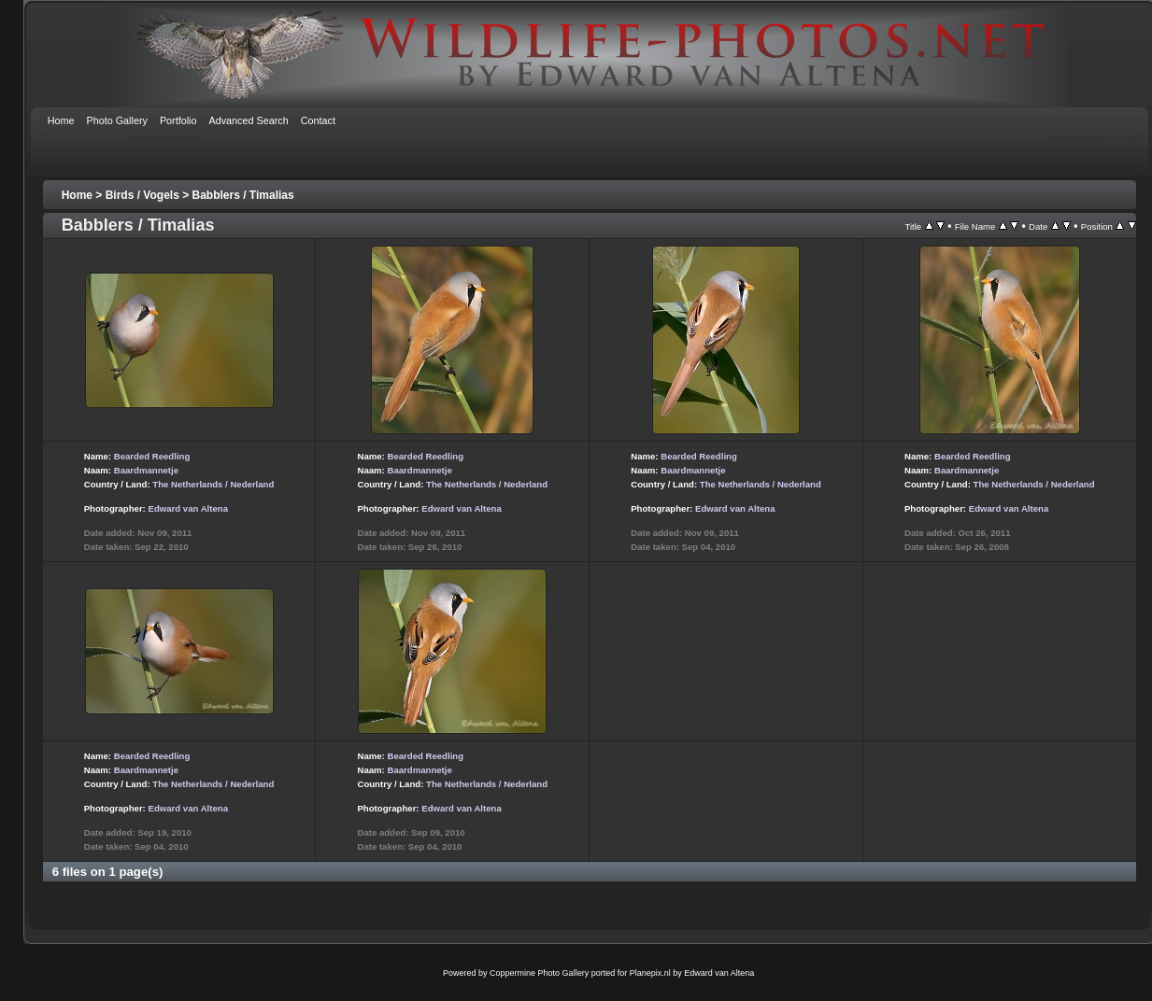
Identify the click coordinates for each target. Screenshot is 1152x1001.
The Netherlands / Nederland (213, 484)
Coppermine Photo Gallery (539, 973)
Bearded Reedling (152, 456)
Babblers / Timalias (243, 195)
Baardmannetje (146, 470)
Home (77, 195)
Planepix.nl (650, 973)
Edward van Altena (187, 508)
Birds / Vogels (142, 195)
